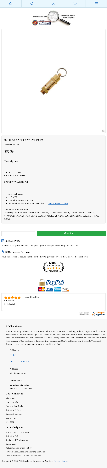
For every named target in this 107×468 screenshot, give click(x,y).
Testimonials (12, 402)
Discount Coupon (14, 413)
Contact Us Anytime (19, 361)
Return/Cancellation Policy (18, 447)
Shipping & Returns (15, 409)
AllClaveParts (25, 460)
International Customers (17, 432)
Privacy (57, 460)
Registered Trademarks (17, 440)
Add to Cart (71, 233)
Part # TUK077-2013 (58, 203)
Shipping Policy (13, 436)
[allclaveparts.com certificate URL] (92, 315)
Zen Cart (49, 460)
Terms (64, 460)
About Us (10, 398)
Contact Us (11, 417)
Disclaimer (11, 443)
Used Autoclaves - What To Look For (23, 455)
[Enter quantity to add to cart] (18, 233)
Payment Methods (14, 406)
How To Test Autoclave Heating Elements (26, 451)
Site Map (10, 421)
